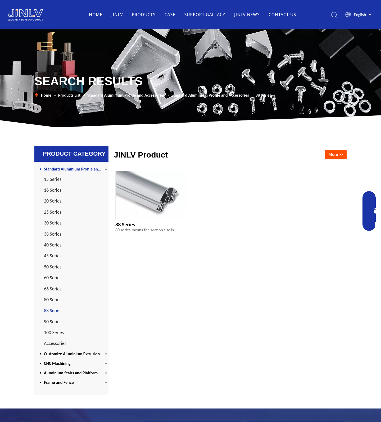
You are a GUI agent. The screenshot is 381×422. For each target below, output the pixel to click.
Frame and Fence (59, 382)
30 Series (52, 223)
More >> (335, 154)
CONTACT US (282, 14)
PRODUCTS (144, 14)
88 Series (52, 310)
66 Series (52, 289)
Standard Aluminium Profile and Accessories (76, 169)
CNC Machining (57, 363)
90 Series (52, 322)
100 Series (54, 332)
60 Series (52, 278)
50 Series (52, 267)
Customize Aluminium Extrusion (72, 353)
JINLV (117, 14)
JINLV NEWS (247, 14)
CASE (170, 14)
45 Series (52, 256)
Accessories (55, 343)
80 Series (52, 300)
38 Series (52, 234)
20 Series (52, 201)
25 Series (52, 212)
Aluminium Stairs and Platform (71, 372)
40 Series (52, 245)
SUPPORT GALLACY (204, 14)
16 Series (52, 190)
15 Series (52, 179)
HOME (95, 14)
